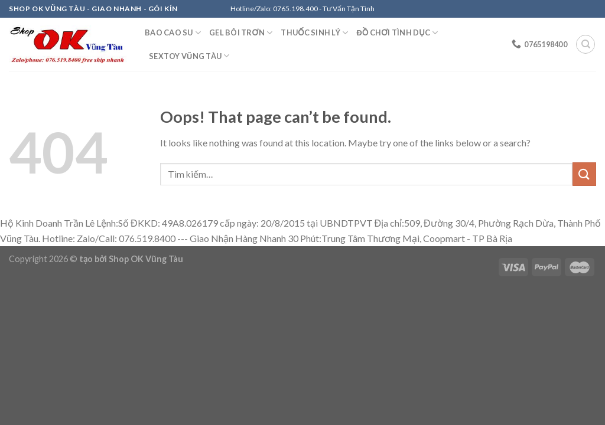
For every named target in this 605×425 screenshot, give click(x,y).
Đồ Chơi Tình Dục (397, 32)
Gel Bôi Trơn (240, 32)
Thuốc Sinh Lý (314, 32)
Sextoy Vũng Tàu (189, 55)
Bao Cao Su (173, 32)
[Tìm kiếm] (585, 44)
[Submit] (584, 173)
